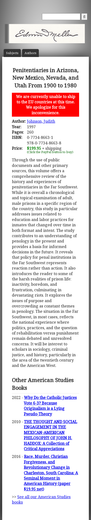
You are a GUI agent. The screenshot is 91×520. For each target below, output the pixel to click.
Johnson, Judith (41, 121)
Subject (12, 53)
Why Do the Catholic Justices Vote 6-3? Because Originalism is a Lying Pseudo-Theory (50, 405)
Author (30, 53)
